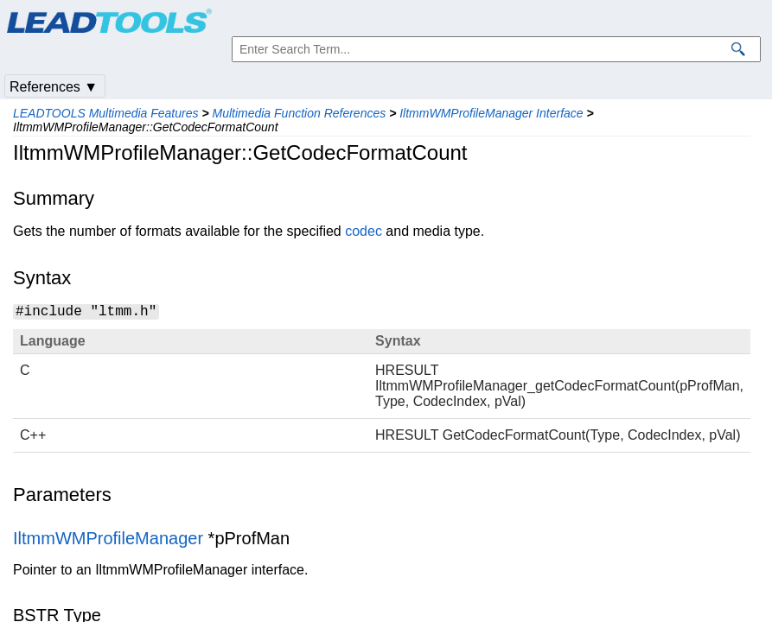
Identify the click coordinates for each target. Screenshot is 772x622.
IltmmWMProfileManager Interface (491, 113)
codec (363, 231)
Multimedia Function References (299, 113)
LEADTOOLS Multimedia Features (106, 113)
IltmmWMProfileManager (108, 538)
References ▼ (54, 86)
